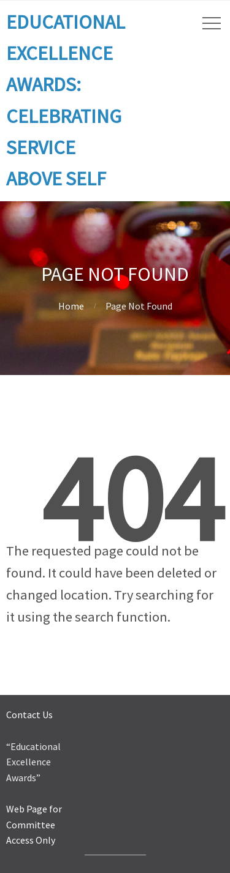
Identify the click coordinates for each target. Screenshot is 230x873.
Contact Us (29, 714)
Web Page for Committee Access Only (34, 824)
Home (71, 306)
